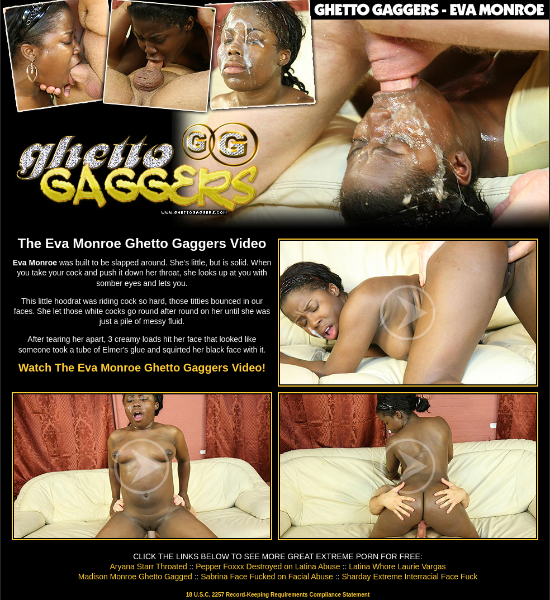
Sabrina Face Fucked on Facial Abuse (267, 576)
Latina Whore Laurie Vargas (397, 566)
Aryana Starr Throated (148, 566)
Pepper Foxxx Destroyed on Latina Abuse (268, 566)
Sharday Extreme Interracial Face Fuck (409, 576)
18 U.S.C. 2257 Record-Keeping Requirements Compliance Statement (277, 595)
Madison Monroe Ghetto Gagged (135, 576)
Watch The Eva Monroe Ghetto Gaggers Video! (141, 367)
